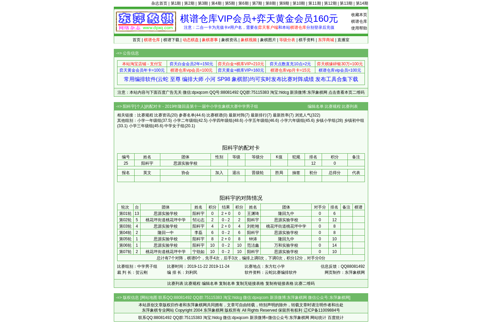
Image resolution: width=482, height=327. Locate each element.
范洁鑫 (253, 245)
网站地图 (149, 297)
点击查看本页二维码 (346, 92)
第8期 (270, 3)
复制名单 (227, 283)
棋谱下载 (171, 39)
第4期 (216, 3)
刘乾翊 (253, 226)
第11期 (314, 3)
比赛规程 (333, 106)
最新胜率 (281, 115)
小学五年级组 (256, 120)
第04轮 (125, 232)
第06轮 (125, 245)
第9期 (284, 3)
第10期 (299, 3)
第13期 (346, 3)
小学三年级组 (141, 126)
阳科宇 (198, 213)
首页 (137, 39)
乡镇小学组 (326, 120)
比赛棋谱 (215, 115)
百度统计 (336, 317)
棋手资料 (307, 39)
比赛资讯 (162, 115)
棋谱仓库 (359, 21)
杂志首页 (159, 3)
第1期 (176, 3)
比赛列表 (350, 106)
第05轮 (125, 239)
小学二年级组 (185, 120)
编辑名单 (316, 106)
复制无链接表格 (250, 283)
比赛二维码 (305, 283)
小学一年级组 (149, 120)
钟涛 (253, 239)
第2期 (189, 3)
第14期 (362, 3)
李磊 (198, 232)
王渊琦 (253, 213)
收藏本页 (359, 14)
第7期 (257, 3)
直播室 (343, 39)
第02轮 (125, 220)
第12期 (330, 3)
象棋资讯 (229, 39)
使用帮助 (359, 28)
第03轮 (125, 226)
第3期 (203, 3)
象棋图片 (268, 39)
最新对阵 (237, 115)
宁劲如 (198, 251)
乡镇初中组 (354, 120)
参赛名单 (187, 115)
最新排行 (259, 115)
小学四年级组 (221, 120)
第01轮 (125, 213)
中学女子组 (174, 126)
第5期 (230, 3)
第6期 (243, 3)
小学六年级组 (292, 120)
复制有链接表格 (279, 283)
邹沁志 (198, 220)
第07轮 (125, 251)
